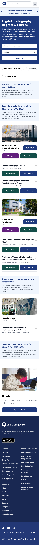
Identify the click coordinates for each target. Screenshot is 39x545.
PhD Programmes (27, 462)
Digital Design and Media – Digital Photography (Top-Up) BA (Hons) (14, 328)
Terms (11, 532)
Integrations (6, 507)
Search (19, 58)
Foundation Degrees (28, 466)
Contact (5, 492)
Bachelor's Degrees (28, 452)
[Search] (19, 3)
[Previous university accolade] (3, 12)
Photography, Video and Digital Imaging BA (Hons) (18, 240)
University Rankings (9, 467)
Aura (4, 499)
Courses (5, 452)
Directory (7, 395)
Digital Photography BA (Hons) (13, 166)
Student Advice (7, 471)
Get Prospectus (10, 156)
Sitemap (32, 532)
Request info (10, 173)
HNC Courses (26, 480)
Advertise (5, 495)
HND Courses (26, 483)
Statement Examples (10, 464)
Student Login (7, 510)
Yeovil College (8, 318)
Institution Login (8, 514)
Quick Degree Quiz (9, 475)
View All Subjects (19, 410)
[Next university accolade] (35, 12)
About (4, 488)
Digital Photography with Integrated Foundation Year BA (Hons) (15, 182)
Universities (6, 456)
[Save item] (34, 128)
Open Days (6, 460)
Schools (5, 503)
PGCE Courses (26, 476)
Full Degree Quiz (8, 478)
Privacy (5, 532)
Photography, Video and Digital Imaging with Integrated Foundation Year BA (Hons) (18, 258)
